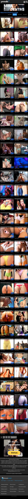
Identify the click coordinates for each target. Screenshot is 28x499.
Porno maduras (4, 486)
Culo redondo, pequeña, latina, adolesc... (6, 240)
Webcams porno (4, 489)
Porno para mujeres (13, 489)
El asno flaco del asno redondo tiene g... (7, 352)
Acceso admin (14, 496)
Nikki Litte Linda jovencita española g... (21, 310)
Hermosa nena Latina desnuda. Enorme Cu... (6, 226)
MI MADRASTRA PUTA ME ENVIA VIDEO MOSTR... (20, 87)
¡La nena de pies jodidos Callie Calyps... (6, 73)
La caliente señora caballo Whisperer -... (19, 338)
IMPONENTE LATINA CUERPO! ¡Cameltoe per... (20, 254)
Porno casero (21, 489)
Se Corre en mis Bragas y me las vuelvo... (20, 422)
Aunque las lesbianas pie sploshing (7, 59)
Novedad (20, 14)
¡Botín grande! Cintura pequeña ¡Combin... (20, 184)
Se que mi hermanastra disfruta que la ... (7, 170)
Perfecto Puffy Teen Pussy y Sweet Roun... (21, 212)
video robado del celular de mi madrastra (20, 143)
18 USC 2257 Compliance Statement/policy (14, 473)
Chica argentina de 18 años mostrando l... (19, 198)
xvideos (12, 28)
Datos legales (3, 480)
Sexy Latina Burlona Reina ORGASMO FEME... (19, 296)
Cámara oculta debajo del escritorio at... (7, 87)
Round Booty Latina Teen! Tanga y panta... (6, 422)
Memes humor (12, 484)
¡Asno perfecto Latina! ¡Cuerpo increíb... (6, 324)
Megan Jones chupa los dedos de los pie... (6, 143)
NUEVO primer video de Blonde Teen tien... (20, 45)
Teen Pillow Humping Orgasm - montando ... (20, 352)
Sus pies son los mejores (19, 59)
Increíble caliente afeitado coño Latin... (20, 282)
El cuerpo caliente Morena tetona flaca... (6, 254)
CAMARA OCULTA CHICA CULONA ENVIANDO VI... (7, 17)
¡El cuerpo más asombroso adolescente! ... (5, 282)
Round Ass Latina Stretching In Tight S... (7, 380)
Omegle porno (21, 484)
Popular (14, 14)
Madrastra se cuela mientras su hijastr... (6, 115)
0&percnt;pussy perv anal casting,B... (5, 101)
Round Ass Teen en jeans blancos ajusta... (20, 268)
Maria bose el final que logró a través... (20, 129)
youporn (25, 112)
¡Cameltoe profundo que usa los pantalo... (6, 45)
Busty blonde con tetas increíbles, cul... (21, 366)
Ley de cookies (10, 480)
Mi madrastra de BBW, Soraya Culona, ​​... (6, 157)
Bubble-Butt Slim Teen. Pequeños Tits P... (20, 31)
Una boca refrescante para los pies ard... (21, 157)
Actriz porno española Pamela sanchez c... (6, 31)
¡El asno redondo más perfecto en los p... (20, 394)
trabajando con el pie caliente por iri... (20, 101)
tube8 (12, 84)
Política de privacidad (18, 480)
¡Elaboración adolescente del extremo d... (6, 268)
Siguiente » (13, 437)
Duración (25, 14)
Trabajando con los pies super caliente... (20, 115)
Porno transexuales (22, 486)
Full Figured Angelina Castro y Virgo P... (21, 380)
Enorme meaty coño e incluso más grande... (20, 17)
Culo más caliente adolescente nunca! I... (20, 226)
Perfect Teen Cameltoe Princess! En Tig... (7, 408)
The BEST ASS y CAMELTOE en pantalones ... (20, 324)
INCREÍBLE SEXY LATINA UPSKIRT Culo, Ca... (6, 310)
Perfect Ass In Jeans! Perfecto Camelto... (6, 394)
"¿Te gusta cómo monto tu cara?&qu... (7, 128)
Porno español (3, 491)
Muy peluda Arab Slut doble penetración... (5, 212)
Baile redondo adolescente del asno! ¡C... (6, 366)
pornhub (11, 70)
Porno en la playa (13, 491)
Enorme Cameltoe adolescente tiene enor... (6, 198)
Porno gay (12, 486)
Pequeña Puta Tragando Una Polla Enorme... (20, 73)
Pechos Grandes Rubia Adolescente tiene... (7, 338)
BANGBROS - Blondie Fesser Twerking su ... (6, 296)
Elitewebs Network (4, 484)
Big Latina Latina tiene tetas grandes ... (19, 240)
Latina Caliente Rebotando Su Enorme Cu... (20, 170)
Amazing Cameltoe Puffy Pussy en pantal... (20, 408)
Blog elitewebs (4, 493)
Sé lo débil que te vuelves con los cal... (6, 184)
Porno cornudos (22, 491)
